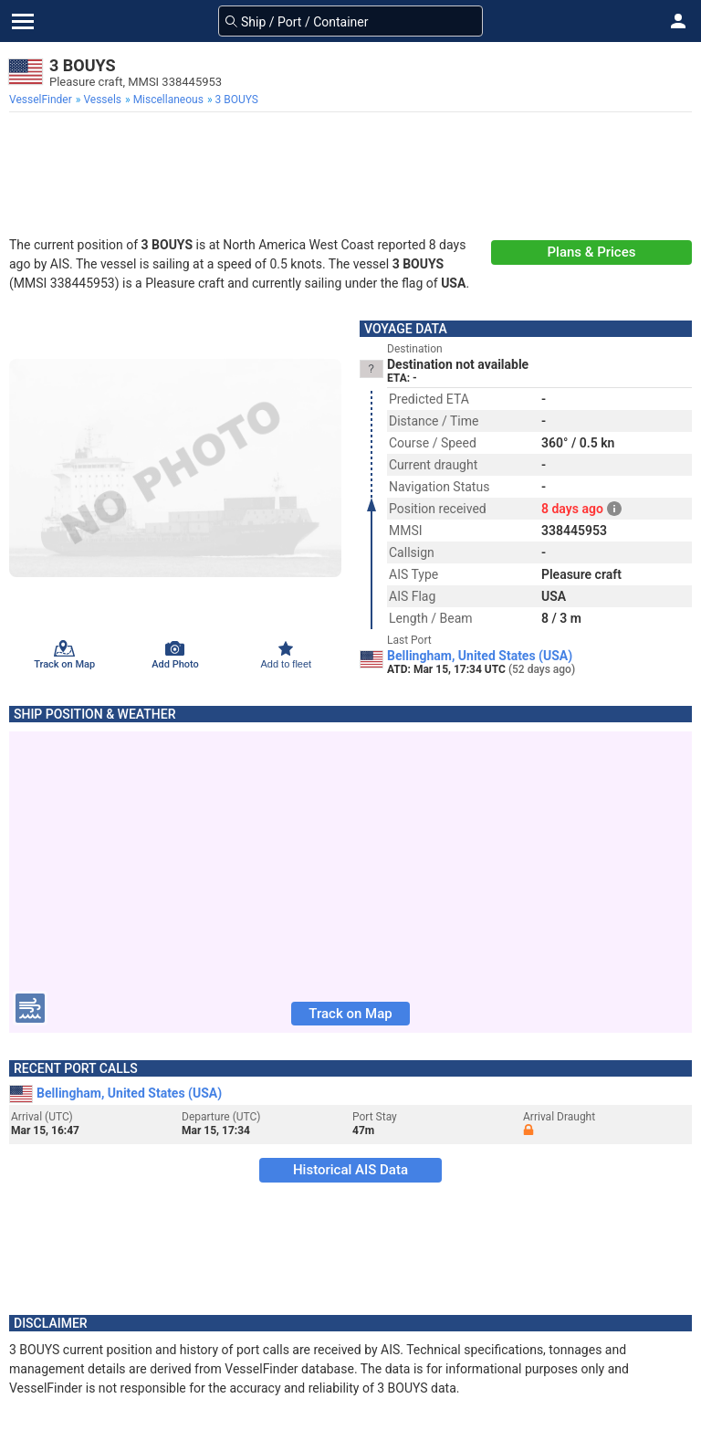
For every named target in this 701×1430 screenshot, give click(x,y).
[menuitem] (42, 99)
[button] (678, 21)
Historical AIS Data (350, 1170)
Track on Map (350, 1013)
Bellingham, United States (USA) (479, 655)
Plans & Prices (592, 252)
